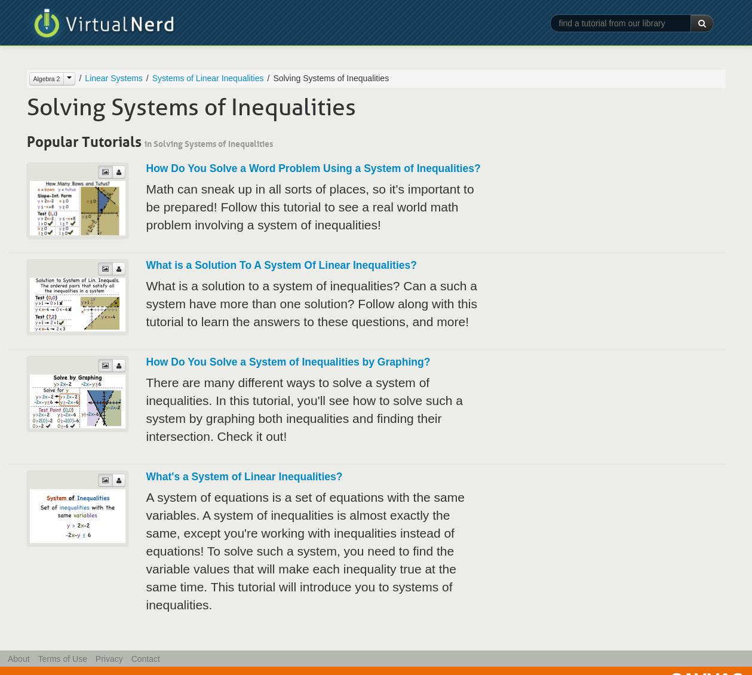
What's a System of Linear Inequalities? (244, 477)
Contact (145, 659)
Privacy (109, 659)
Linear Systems (113, 78)
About (19, 659)
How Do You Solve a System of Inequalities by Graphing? (288, 362)
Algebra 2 (46, 78)
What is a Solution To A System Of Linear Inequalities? (281, 265)
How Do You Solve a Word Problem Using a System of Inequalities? (313, 168)
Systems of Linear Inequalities (208, 78)
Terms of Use (62, 659)
